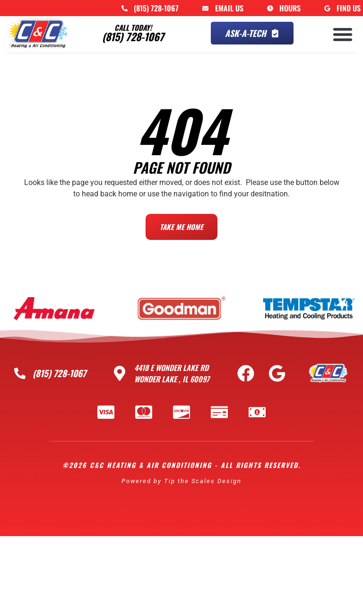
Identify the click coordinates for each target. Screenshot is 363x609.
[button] (342, 34)
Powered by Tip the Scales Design (181, 478)
